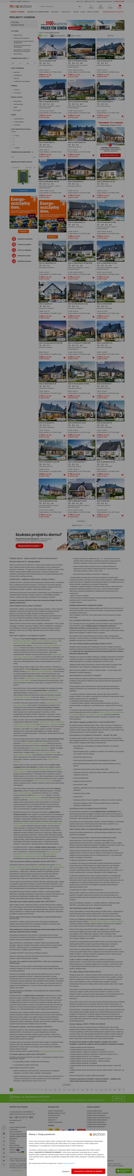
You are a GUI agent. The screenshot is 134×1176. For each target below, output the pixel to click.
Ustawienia (65, 1171)
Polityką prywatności (68, 1163)
